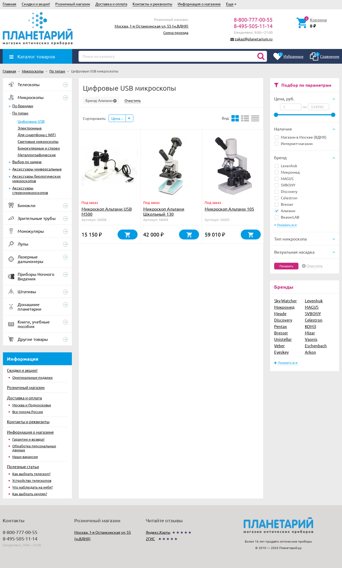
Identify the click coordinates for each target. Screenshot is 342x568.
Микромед (287, 172)
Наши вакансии (25, 456)
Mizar (310, 332)
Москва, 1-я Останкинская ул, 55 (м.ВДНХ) (151, 26)
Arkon (310, 351)
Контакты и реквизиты (152, 3)
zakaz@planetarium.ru (254, 38)
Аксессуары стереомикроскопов (30, 190)
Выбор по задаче (27, 161)
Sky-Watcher (285, 300)
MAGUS (284, 178)
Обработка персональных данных (34, 448)
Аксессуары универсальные (37, 168)
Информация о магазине (199, 3)
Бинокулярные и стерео (39, 148)
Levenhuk (286, 165)
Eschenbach (316, 345)
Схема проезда (175, 32)
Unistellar (283, 339)
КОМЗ (310, 326)
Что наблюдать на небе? (32, 487)
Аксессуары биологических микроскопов (36, 178)
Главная (9, 3)
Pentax (280, 326)
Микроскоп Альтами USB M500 (106, 211)
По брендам (22, 105)
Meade (280, 313)
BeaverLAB (287, 217)
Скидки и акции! (36, 3)
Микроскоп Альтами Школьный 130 (163, 211)
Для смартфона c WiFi (37, 134)
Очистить (314, 266)
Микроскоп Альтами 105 (229, 208)
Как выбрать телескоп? (31, 473)
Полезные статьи (23, 466)
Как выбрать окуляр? (29, 493)
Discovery (286, 191)
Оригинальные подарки (32, 377)
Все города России (27, 411)
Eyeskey (281, 351)
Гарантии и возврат (28, 439)
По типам (20, 112)
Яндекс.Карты (158, 532)
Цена (117, 118)
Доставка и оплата (111, 3)
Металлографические (37, 154)
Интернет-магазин (294, 143)
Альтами (285, 210)
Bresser (284, 204)
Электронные (30, 127)
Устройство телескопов (31, 480)
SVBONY (285, 184)
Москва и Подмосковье (31, 405)
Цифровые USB (31, 121)
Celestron (286, 197)
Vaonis (311, 339)
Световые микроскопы (38, 141)
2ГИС (150, 538)
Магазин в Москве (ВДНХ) (301, 137)
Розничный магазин (72, 3)
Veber (279, 345)
